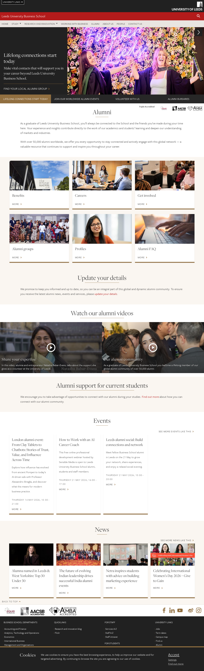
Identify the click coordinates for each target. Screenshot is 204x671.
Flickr (57, 632)
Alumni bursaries (178, 99)
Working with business (74, 24)
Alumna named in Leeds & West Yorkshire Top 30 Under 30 (31, 575)
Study (15, 24)
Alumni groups (22, 248)
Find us (159, 640)
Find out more (150, 397)
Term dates (161, 632)
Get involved (147, 195)
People (121, 24)
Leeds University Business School (23, 16)
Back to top (10, 601)
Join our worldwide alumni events (76, 99)
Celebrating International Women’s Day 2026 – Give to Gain (171, 575)
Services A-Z (111, 628)
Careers (80, 195)
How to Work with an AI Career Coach (77, 442)
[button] (198, 16)
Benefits (18, 195)
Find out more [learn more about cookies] (176, 663)
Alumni (95, 24)
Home (5, 24)
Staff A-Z (109, 632)
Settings (172, 659)
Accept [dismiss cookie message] (173, 655)
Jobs (158, 628)
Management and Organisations (19, 644)
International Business (14, 640)
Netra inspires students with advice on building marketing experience (122, 575)
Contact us (135, 24)
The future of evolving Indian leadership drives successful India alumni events (76, 578)
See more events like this (175, 431)
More (15, 204)
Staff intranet (111, 636)
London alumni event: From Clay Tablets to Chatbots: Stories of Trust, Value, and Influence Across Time (30, 449)
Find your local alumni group (102, 61)
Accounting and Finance (15, 628)
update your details (105, 294)
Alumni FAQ (147, 248)
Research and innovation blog (68, 628)
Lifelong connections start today (25, 99)
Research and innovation (39, 24)
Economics (9, 636)
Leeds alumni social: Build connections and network (124, 442)
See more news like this (176, 540)
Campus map (162, 636)
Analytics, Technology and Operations (21, 632)
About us (108, 24)
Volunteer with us (128, 99)
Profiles (80, 248)
